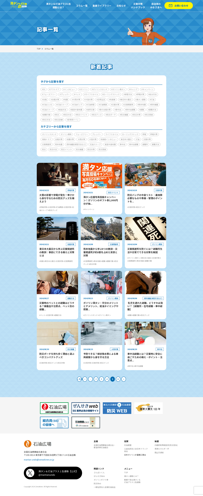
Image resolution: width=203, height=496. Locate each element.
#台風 (44, 99)
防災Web (97, 484)
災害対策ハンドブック (138, 5)
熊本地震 (58, 144)
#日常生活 (101, 99)
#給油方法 (62, 109)
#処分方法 (152, 94)
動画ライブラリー (102, 5)
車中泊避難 (133, 144)
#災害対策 (115, 104)
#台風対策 (55, 99)
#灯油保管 (90, 104)
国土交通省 (159, 453)
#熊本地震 (141, 104)
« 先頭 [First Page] (73, 380)
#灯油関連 (103, 104)
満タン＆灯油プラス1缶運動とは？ (58, 5)
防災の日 (53, 149)
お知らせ (121, 5)
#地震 (65, 99)
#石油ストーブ (48, 109)
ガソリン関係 (66, 134)
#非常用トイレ (73, 119)
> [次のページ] (130, 380)
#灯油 (152, 99)
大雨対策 (81, 139)
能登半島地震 (110, 144)
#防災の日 (67, 114)
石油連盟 (127, 446)
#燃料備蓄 (154, 104)
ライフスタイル (111, 134)
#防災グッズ (97, 114)
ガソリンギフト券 (101, 481)
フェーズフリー (82, 134)
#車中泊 (118, 109)
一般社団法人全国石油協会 (104, 488)
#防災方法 (46, 119)
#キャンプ (133, 89)
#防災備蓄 (124, 114)
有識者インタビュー (108, 139)
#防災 (56, 114)
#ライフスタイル (91, 94)
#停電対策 (140, 94)
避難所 (145, 144)
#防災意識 (148, 114)
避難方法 (155, 144)
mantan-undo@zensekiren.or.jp (39, 460)
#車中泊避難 (130, 109)
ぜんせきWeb (99, 477)
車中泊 (122, 144)
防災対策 (91, 149)
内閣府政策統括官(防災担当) (166, 446)
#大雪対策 (88, 99)
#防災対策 (136, 114)
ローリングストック (130, 134)
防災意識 (102, 149)
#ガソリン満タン (118, 89)
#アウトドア (54, 89)
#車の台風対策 (105, 109)
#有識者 (112, 99)
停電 (144, 134)
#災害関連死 (128, 104)
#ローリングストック (111, 94)
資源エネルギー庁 (162, 450)
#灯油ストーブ (62, 104)
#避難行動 (46, 114)
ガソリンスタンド (49, 134)
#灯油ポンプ (77, 104)
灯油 (137, 139)
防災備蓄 (79, 149)
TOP (39, 48)
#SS (43, 89)
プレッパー (96, 134)
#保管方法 (128, 94)
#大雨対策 (76, 99)
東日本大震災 (126, 139)
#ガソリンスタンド (99, 89)
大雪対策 (92, 139)
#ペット (77, 94)
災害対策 (147, 139)
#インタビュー (69, 89)
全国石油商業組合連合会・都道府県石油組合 (104, 447)
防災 (44, 149)
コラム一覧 (82, 5)
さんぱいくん (99, 473)
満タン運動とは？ (131, 477)
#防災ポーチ (111, 114)
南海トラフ (46, 139)
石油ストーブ (95, 144)
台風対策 (58, 139)
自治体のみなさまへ (156, 5)
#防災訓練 (58, 119)
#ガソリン (83, 89)
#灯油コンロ (47, 104)
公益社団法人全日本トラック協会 (136, 451)
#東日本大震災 (125, 99)
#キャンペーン (147, 89)
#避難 (141, 109)
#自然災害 (90, 109)
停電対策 (153, 134)
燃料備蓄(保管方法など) (76, 144)
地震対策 (70, 139)
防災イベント (66, 149)
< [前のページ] (80, 380)
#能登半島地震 (76, 109)
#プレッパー (65, 94)
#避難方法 (152, 109)
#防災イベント (81, 114)
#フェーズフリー (49, 94)
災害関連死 (46, 144)
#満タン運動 (140, 99)
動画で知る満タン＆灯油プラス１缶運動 (132, 482)
